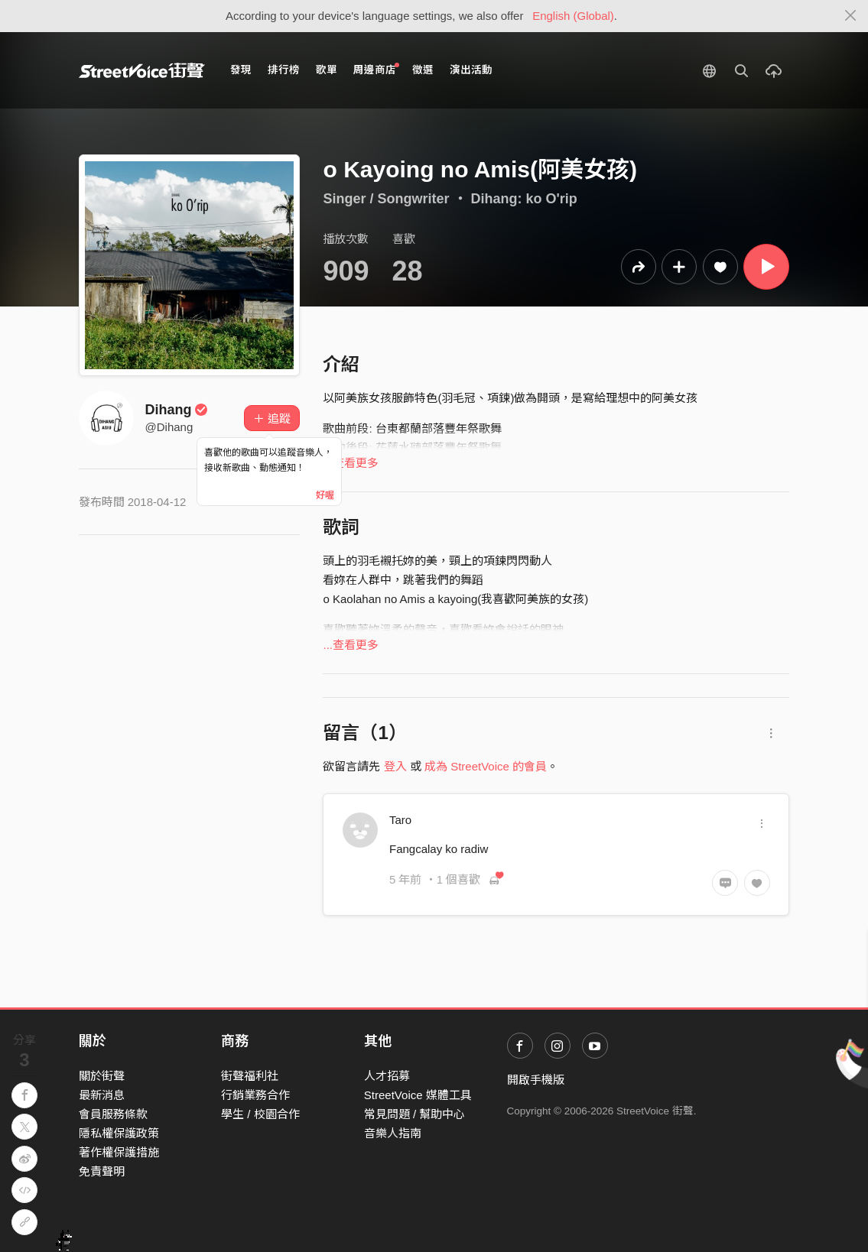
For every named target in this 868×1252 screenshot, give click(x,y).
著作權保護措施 (119, 1152)
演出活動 (471, 70)
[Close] (851, 16)
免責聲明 (102, 1171)
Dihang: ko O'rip (524, 198)
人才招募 (387, 1075)
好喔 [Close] (325, 495)
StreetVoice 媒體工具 (418, 1094)
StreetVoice (142, 70)
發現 (241, 70)
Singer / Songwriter (386, 198)
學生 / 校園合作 (260, 1114)
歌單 (326, 70)
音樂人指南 (392, 1133)
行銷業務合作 (255, 1094)
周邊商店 (376, 69)
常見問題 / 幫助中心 (415, 1114)
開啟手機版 (535, 1079)
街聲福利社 (249, 1075)
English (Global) (573, 15)
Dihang (177, 409)
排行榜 (284, 70)
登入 (395, 766)
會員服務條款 (113, 1114)
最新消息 (102, 1094)
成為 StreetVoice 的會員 (485, 766)
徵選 (423, 70)
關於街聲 (102, 1075)
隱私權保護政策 (119, 1133)
